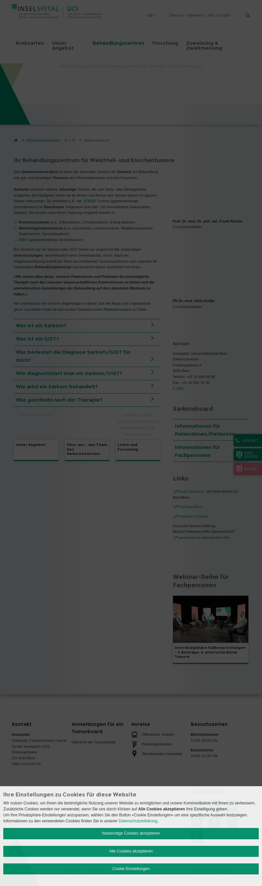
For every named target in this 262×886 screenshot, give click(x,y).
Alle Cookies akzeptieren (131, 851)
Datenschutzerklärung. (138, 821)
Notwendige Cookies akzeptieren (131, 833)
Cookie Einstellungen (131, 868)
